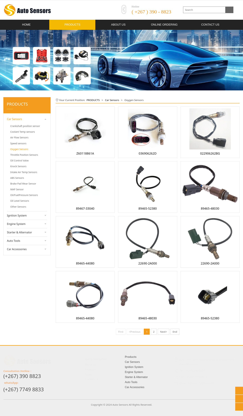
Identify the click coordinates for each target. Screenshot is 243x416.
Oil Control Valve (19, 160)
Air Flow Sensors (19, 137)
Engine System (16, 224)
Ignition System (17, 215)
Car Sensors (14, 119)
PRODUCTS (72, 24)
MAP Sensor (17, 189)
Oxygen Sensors (19, 149)
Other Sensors (18, 206)
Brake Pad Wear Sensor (23, 183)
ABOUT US (118, 24)
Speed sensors (18, 143)
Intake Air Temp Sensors (23, 172)
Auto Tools (13, 241)
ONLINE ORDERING (164, 24)
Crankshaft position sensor (25, 126)
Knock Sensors (18, 166)
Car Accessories (17, 249)
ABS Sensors (17, 177)
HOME (26, 24)
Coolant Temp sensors (22, 131)
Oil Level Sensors (19, 200)
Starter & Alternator (19, 232)
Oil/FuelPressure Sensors (24, 195)
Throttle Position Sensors (24, 154)
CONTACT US (210, 24)
